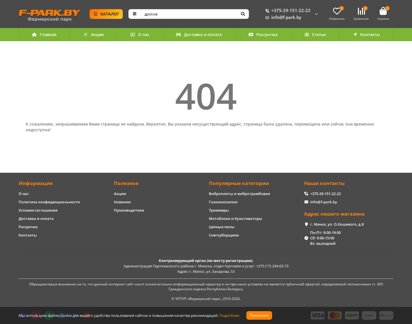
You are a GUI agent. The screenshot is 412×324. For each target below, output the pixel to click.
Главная (44, 34)
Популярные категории (239, 183)
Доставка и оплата (199, 34)
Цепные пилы (222, 226)
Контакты (366, 34)
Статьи (315, 34)
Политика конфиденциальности (49, 201)
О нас (139, 34)
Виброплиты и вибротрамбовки (239, 193)
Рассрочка (263, 34)
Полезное (126, 183)
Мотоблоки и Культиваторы (235, 218)
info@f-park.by (282, 17)
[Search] (195, 14)
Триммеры (219, 210)
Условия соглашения (38, 210)
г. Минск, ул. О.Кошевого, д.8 (337, 224)
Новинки (122, 201)
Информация (36, 183)
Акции (93, 34)
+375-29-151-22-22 (286, 10)
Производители (129, 210)
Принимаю (259, 315)
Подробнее (229, 315)
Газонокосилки (223, 201)
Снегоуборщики (224, 235)
